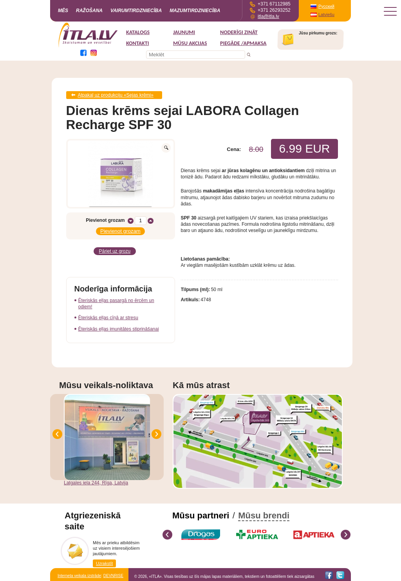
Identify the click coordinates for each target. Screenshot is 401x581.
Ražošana (89, 10)
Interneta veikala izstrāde (79, 576)
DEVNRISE (113, 576)
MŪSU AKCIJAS (190, 43)
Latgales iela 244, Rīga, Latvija (96, 483)
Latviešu (326, 14)
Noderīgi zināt (239, 32)
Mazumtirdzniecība (195, 10)
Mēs (63, 10)
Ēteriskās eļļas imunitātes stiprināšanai (118, 329)
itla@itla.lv (268, 16)
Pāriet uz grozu (115, 251)
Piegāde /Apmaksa (243, 43)
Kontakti (137, 43)
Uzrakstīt (104, 563)
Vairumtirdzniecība (136, 10)
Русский (326, 6)
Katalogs (138, 32)
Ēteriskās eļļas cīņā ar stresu (108, 317)
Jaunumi (184, 32)
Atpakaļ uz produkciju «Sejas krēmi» (116, 95)
